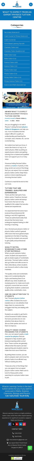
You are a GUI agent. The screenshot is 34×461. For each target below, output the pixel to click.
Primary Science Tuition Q (12, 81)
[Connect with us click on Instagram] (24, 424)
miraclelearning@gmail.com (18, 439)
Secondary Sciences (11, 32)
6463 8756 (18, 433)
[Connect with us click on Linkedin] (20, 424)
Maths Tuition (8, 55)
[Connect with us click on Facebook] (9, 424)
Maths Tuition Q (9, 58)
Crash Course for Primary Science (15, 36)
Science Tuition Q (10, 66)
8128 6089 (17, 436)
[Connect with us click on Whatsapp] (30, 448)
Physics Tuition (9, 70)
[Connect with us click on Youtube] (17, 424)
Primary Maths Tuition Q (11, 77)
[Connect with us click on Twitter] (13, 424)
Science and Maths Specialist (13, 85)
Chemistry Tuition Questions (13, 51)
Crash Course (8, 40)
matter (14, 166)
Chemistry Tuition (9, 47)
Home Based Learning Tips (13, 43)
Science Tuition (9, 62)
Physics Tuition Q (9, 73)
